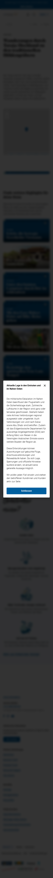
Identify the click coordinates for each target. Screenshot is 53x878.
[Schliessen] (44, 385)
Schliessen (26, 491)
